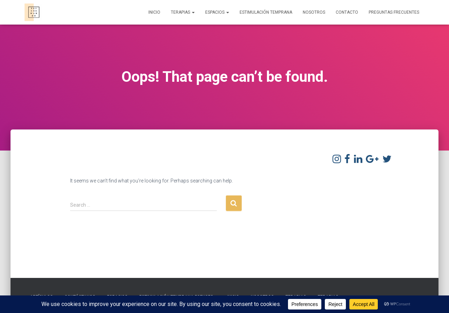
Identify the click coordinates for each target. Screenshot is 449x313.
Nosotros (314, 12)
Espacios (217, 12)
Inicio (154, 12)
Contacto (347, 12)
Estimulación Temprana (266, 12)
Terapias (183, 12)
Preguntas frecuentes (394, 12)
